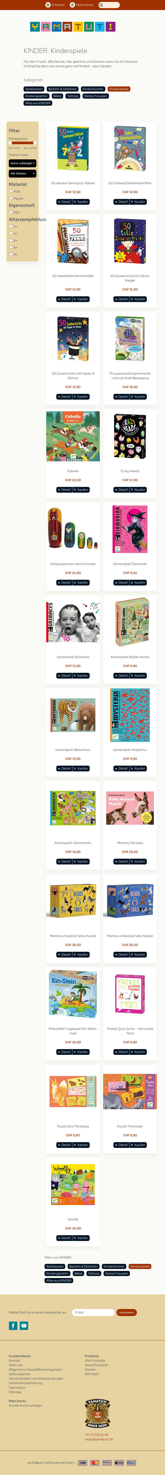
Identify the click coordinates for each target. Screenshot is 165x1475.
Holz (17, 191)
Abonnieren (126, 1312)
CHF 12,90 (73, 192)
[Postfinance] (107, 1463)
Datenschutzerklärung (25, 1383)
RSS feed (92, 1374)
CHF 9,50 (130, 573)
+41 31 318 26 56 (96, 1435)
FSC (17, 213)
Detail (65, 202)
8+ (15, 254)
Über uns (15, 1365)
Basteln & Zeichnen (62, 89)
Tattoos (73, 96)
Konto (84, 5)
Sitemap (15, 1392)
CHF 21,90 (130, 480)
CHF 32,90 (73, 1042)
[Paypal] (131, 1463)
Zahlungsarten (20, 1374)
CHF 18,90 (130, 387)
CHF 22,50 (73, 480)
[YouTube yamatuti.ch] (24, 1325)
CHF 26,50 (130, 852)
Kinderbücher (93, 89)
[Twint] (119, 1463)
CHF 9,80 (130, 1042)
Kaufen (82, 202)
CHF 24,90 (73, 573)
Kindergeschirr (36, 96)
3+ (15, 227)
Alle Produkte (95, 1360)
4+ (15, 234)
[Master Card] (95, 1463)
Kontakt (15, 1360)
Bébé (57, 96)
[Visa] (83, 1463)
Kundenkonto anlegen (25, 1405)
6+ (15, 247)
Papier (19, 198)
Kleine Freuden (95, 96)
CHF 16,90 (73, 852)
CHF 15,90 (73, 666)
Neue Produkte (96, 1365)
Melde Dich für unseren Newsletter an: (38, 1312)
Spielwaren (34, 89)
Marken (90, 1369)
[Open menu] (130, 26)
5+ (15, 241)
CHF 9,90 (130, 666)
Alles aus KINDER (38, 103)
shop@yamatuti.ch (99, 1439)
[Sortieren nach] (22, 163)
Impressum (17, 1387)
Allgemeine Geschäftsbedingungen (35, 1369)
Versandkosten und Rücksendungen (36, 1378)
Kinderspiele (119, 89)
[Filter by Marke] (22, 174)
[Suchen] (109, 5)
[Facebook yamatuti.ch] (13, 1325)
